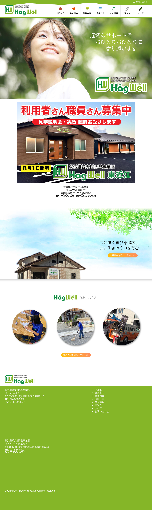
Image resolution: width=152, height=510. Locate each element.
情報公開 (99, 399)
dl (106, 1)
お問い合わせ (140, 2)
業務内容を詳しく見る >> (76, 355)
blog (145, 1)
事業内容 (99, 396)
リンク (98, 405)
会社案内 (99, 392)
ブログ (98, 408)
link (132, 1)
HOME (98, 390)
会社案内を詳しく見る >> (122, 255)
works (91, 1)
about (77, 1)
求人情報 (99, 402)
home (64, 1)
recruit (117, 1)
